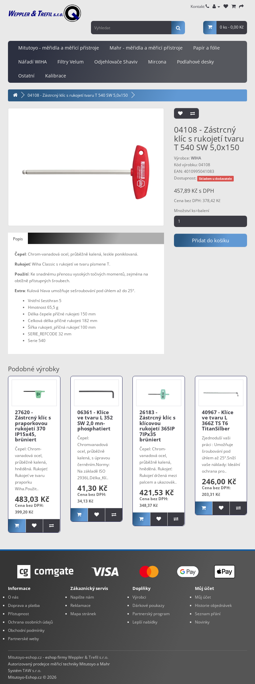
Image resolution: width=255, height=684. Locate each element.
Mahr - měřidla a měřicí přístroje (146, 48)
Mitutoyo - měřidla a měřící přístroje (58, 48)
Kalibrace (55, 75)
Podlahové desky (195, 61)
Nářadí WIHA (32, 61)
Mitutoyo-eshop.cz (25, 657)
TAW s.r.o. (32, 670)
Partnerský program (151, 614)
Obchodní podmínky (26, 630)
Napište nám (82, 597)
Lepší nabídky (144, 622)
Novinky (202, 622)
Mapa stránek (83, 614)
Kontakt (200, 6)
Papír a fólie (206, 48)
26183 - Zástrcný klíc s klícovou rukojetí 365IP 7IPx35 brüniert (157, 426)
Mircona (157, 61)
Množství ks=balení (191, 210)
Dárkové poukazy (148, 605)
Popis (18, 239)
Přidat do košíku (210, 240)
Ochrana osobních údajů (30, 622)
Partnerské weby (23, 638)
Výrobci (139, 597)
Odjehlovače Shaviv (115, 61)
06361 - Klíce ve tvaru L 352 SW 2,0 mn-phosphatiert (95, 420)
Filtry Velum (70, 61)
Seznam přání (207, 614)
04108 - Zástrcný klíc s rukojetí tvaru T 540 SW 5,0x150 (78, 95)
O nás (13, 597)
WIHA (196, 158)
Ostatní (26, 75)
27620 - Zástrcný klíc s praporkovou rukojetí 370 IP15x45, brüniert (33, 426)
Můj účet (203, 597)
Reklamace (80, 605)
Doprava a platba (24, 605)
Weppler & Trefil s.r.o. (88, 657)
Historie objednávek (213, 605)
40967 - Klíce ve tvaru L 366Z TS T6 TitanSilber (217, 420)
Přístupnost (18, 614)
